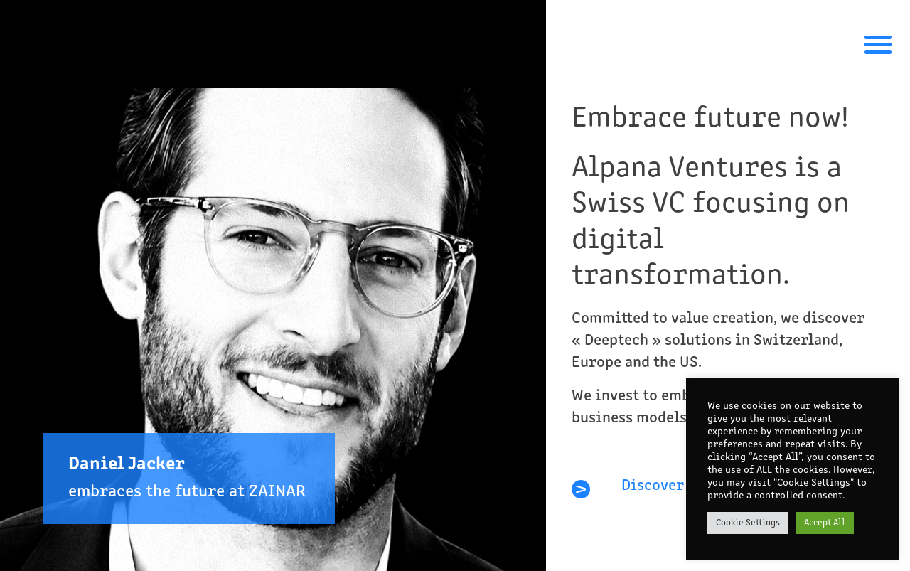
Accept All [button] (824, 523)
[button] (877, 43)
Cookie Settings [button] (748, 523)
